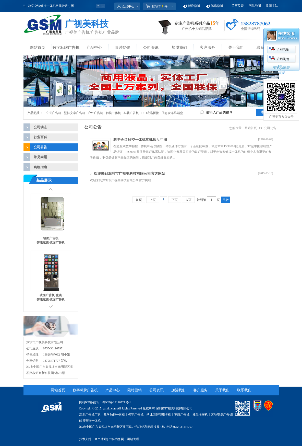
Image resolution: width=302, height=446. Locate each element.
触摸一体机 (113, 113)
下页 (175, 200)
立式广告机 (53, 113)
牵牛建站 (100, 439)
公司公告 (40, 147)
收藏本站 (272, 5)
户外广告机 (95, 113)
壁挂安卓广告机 (74, 113)
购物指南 (40, 167)
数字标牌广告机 (66, 47)
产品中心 (94, 47)
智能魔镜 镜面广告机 (51, 242)
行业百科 (40, 137)
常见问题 (40, 157)
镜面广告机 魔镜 (51, 295)
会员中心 (128, 6)
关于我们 (236, 47)
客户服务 (207, 47)
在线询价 (283, 59)
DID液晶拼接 (150, 113)
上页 (153, 200)
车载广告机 (131, 113)
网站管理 (133, 439)
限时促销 (122, 47)
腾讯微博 (217, 6)
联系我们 (244, 390)
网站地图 (255, 5)
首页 (139, 200)
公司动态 (40, 127)
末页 (188, 200)
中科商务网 (116, 439)
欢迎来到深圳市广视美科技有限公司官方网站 (129, 174)
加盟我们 (179, 47)
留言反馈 (238, 5)
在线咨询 (283, 50)
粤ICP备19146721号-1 (116, 402)
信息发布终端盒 (172, 113)
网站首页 (37, 47)
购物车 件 (159, 6)
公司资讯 (151, 47)
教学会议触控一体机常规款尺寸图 (51, 6)
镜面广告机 (50, 238)
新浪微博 (194, 6)
